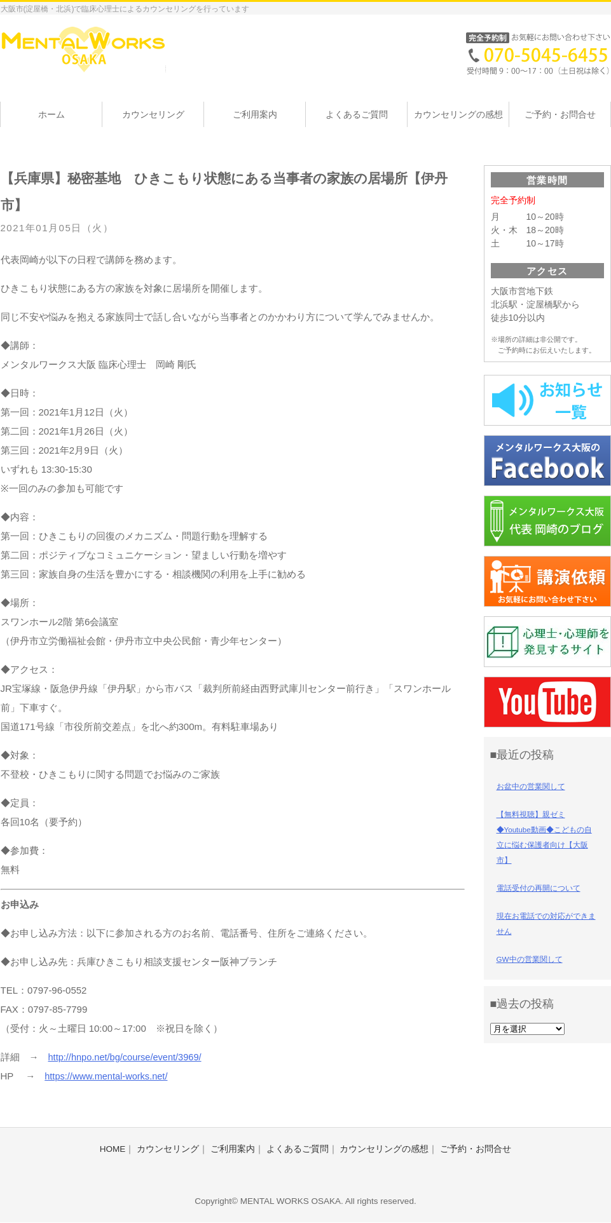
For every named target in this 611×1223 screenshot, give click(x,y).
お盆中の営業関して (531, 786)
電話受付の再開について (538, 888)
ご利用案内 (255, 114)
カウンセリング (153, 114)
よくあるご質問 (357, 114)
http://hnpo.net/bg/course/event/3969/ (127, 1056)
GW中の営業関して (530, 959)
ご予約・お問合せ (560, 114)
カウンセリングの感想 (458, 114)
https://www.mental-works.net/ (108, 1076)
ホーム (51, 114)
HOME (113, 1149)
